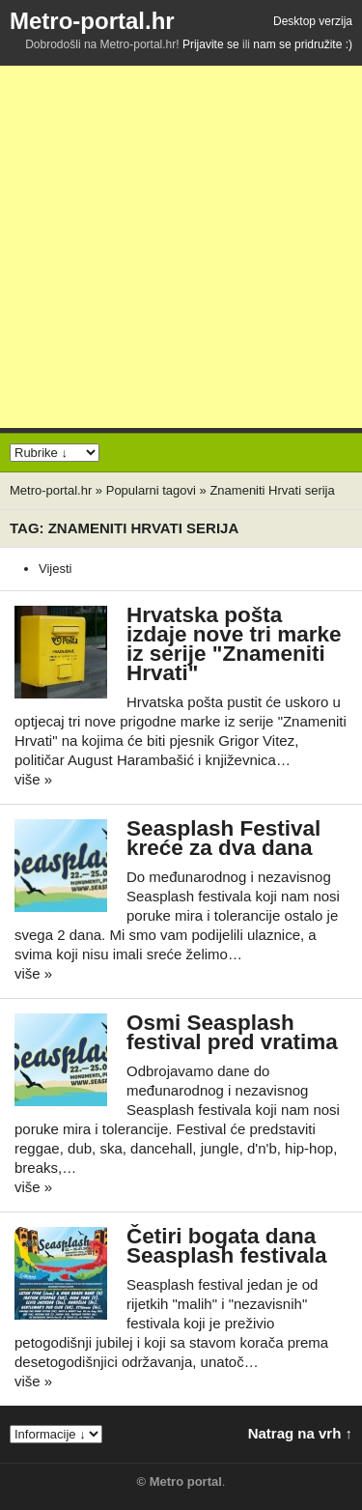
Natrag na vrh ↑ (300, 1433)
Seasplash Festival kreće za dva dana (223, 838)
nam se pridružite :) (302, 44)
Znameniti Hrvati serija (271, 490)
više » (33, 779)
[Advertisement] (181, 247)
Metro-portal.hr (92, 21)
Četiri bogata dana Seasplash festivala (226, 1246)
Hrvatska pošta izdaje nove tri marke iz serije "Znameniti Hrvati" (234, 644)
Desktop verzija (312, 21)
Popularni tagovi (151, 490)
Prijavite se (210, 44)
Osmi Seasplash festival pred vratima (232, 1032)
